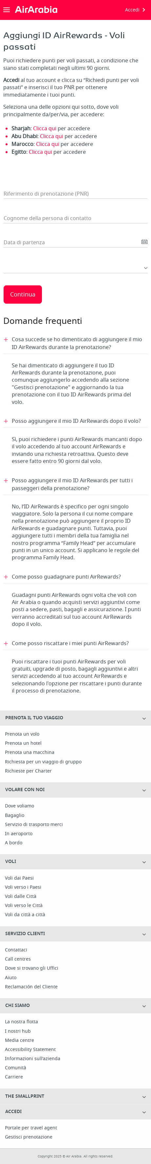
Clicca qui (44, 129)
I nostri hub (18, 1031)
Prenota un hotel (23, 743)
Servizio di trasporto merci (34, 825)
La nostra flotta (21, 1022)
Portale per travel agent (31, 1128)
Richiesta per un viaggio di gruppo (43, 762)
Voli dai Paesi (19, 878)
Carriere (14, 1077)
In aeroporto (18, 834)
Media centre (19, 1041)
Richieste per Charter (28, 771)
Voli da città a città (25, 915)
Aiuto (10, 978)
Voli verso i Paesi (23, 887)
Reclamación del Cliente (31, 987)
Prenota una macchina (29, 753)
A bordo (13, 843)
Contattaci (16, 950)
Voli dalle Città (20, 897)
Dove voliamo (19, 806)
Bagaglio (14, 816)
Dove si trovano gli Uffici (31, 968)
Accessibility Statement (30, 1050)
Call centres (18, 959)
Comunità (15, 1068)
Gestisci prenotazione (28, 1137)
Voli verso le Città (24, 906)
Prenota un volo (22, 734)
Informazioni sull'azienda (32, 1059)
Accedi (132, 10)
